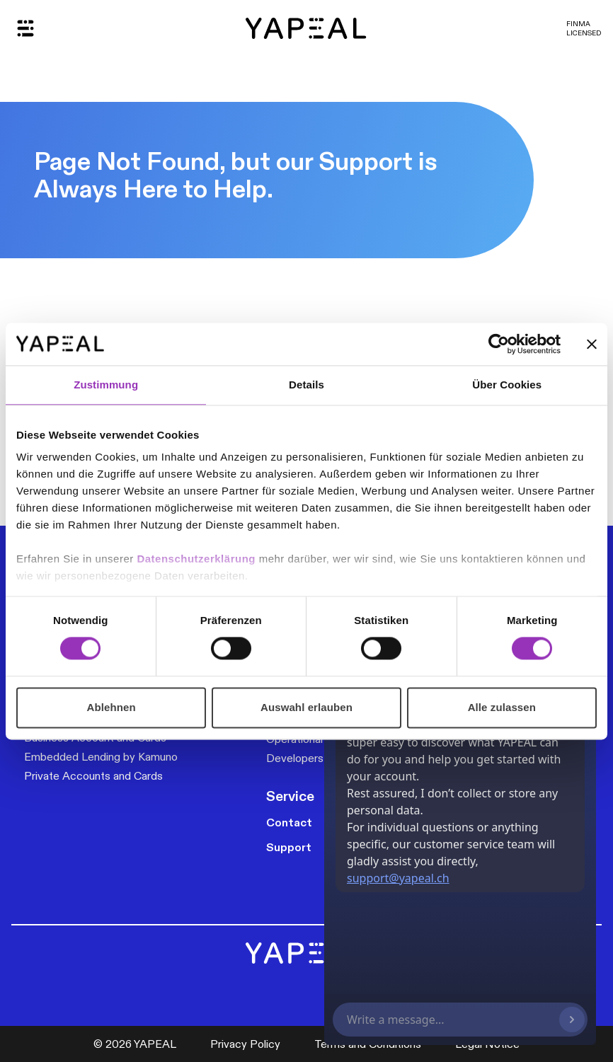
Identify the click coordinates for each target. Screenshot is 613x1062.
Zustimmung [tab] (106, 385)
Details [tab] (306, 385)
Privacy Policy (245, 1044)
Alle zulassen (502, 707)
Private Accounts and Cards (93, 776)
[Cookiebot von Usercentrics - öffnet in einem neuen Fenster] (499, 343)
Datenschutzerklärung (197, 559)
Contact (289, 822)
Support (288, 847)
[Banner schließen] (592, 344)
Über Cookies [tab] (507, 385)
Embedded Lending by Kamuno (101, 756)
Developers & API (310, 758)
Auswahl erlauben (306, 707)
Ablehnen (111, 707)
